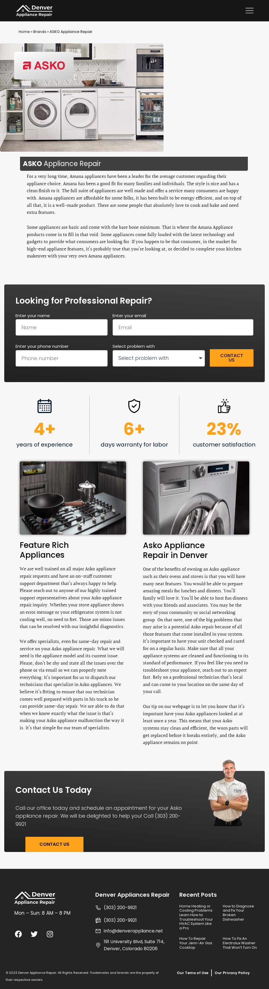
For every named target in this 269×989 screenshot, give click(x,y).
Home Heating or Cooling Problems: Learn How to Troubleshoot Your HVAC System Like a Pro (196, 917)
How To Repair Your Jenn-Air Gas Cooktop (195, 943)
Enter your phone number (42, 346)
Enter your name (33, 316)
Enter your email (129, 316)
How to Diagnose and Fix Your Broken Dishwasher (238, 912)
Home (24, 31)
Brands (39, 31)
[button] (249, 11)
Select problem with (134, 346)
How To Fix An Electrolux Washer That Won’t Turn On (240, 943)
